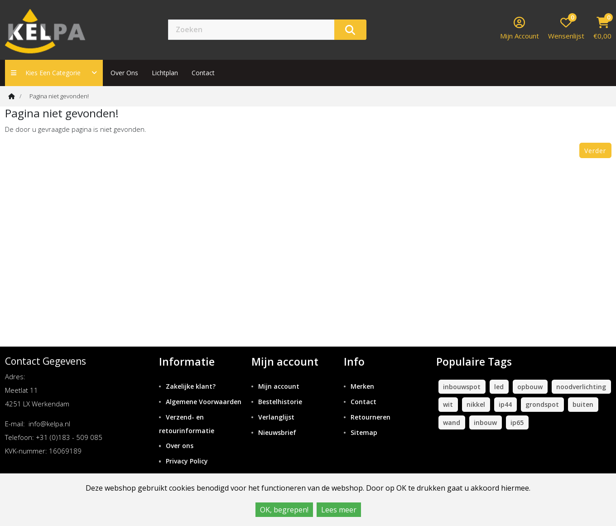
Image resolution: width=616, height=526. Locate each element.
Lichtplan (165, 72)
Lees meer (338, 510)
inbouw (485, 422)
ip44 (505, 404)
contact (203, 72)
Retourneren (370, 417)
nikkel (476, 404)
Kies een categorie (54, 72)
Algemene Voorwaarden (203, 401)
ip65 (517, 422)
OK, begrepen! (284, 510)
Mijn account (278, 386)
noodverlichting (581, 386)
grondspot (542, 404)
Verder (595, 150)
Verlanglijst (276, 417)
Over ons (124, 72)
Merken (362, 386)
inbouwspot (462, 386)
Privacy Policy (187, 461)
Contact (363, 401)
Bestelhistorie (280, 401)
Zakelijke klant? (191, 386)
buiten (583, 404)
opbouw (530, 386)
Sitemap (364, 432)
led (499, 386)
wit (448, 404)
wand (451, 422)
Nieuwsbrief (277, 432)
